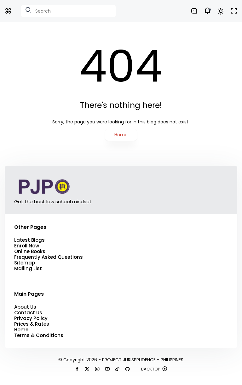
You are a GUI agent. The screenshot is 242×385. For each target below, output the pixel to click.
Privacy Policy (31, 318)
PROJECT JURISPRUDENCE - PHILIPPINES (142, 360)
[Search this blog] (68, 11)
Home (121, 135)
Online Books (29, 251)
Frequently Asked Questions (48, 257)
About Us (25, 307)
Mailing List (28, 268)
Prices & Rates (31, 324)
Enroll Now (26, 246)
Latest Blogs (29, 240)
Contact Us (28, 313)
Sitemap (24, 263)
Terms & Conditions (38, 335)
